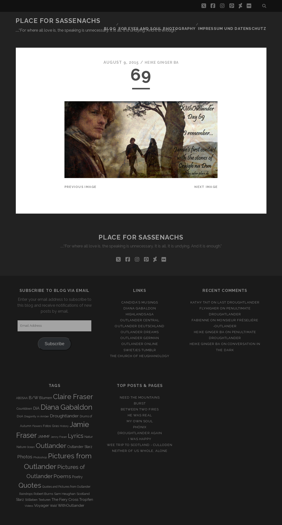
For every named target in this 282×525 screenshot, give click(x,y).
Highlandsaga (140, 302)
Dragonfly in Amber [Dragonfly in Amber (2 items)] (36, 404)
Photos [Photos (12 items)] (24, 444)
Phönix (139, 415)
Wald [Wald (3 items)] (53, 493)
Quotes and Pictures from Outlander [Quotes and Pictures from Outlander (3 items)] (66, 475)
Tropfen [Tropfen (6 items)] (86, 487)
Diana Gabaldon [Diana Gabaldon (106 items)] (66, 395)
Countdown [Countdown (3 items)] (24, 396)
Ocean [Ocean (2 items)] (31, 435)
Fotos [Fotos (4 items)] (47, 414)
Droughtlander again (140, 421)
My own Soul (140, 409)
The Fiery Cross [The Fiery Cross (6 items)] (65, 487)
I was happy (139, 427)
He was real (140, 403)
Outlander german (140, 326)
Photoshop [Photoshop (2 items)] (40, 445)
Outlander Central (140, 308)
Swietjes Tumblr (139, 338)
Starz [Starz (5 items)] (20, 487)
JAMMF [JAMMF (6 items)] (44, 425)
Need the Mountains (140, 385)
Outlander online (139, 332)
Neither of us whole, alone (139, 439)
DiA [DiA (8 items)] (36, 396)
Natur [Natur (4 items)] (88, 425)
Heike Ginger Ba (161, 50)
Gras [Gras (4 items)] (55, 414)
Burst (140, 391)
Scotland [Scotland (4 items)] (83, 482)
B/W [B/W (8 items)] (33, 385)
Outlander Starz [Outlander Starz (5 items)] (79, 435)
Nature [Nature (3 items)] (21, 435)
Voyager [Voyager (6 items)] (41, 493)
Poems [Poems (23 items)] (62, 464)
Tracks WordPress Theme (120, 519)
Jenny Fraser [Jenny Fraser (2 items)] (59, 425)
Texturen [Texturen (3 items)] (45, 487)
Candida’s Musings (139, 290)
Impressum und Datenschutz (236, 21)
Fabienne (200, 308)
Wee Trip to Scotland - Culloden (139, 433)
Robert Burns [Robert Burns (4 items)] (43, 482)
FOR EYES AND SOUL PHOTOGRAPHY (168, 21)
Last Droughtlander (239, 290)
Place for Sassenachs (58, 20)
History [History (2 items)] (64, 414)
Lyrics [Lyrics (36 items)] (75, 424)
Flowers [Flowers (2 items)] (37, 414)
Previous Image (80, 175)
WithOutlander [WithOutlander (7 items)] (71, 493)
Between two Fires (140, 397)
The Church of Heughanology (139, 344)
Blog (123, 21)
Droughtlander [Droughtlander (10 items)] (64, 404)
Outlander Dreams (140, 320)
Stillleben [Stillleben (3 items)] (31, 487)
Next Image (206, 175)
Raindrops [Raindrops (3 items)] (26, 482)
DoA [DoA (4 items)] (20, 404)
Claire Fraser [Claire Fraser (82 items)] (73, 385)
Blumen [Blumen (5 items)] (45, 386)
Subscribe (54, 331)
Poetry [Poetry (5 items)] (77, 465)
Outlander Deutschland (139, 314)
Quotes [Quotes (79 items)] (30, 473)
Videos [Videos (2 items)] (29, 493)
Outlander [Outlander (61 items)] (51, 434)
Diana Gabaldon (139, 296)
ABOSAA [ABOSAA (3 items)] (22, 386)
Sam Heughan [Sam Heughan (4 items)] (65, 482)
